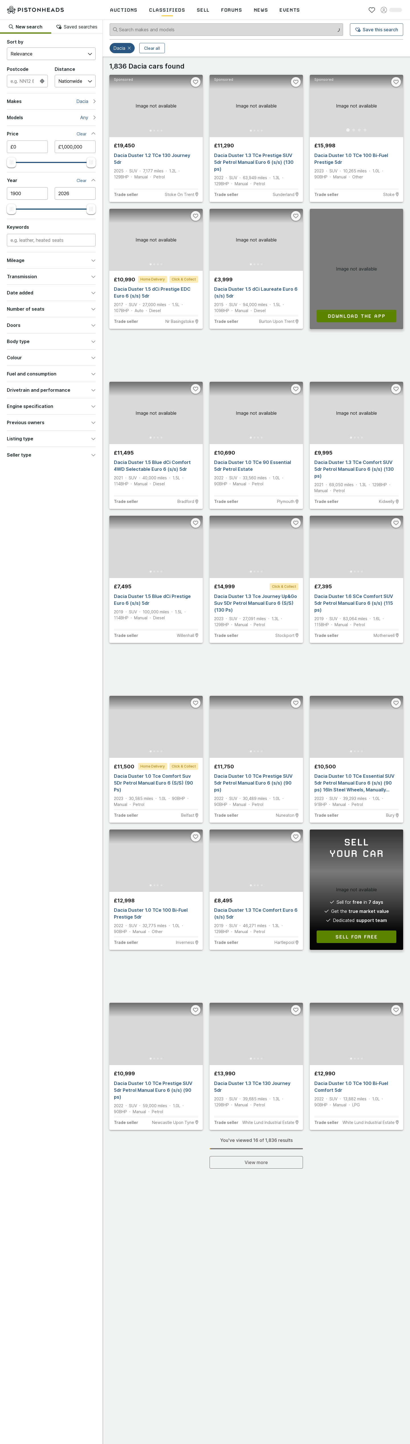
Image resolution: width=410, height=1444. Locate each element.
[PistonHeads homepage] (35, 10)
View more (256, 1162)
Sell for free (356, 937)
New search (25, 27)
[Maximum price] (75, 147)
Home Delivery (152, 279)
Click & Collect (184, 279)
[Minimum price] (27, 147)
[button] (129, 48)
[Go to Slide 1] (147, 130)
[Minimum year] (27, 193)
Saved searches (76, 27)
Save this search (376, 29)
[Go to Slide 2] (153, 130)
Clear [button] (82, 133)
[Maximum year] (75, 193)
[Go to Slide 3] (158, 130)
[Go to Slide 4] (164, 130)
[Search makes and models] (226, 29)
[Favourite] (195, 82)
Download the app (357, 316)
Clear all (152, 48)
